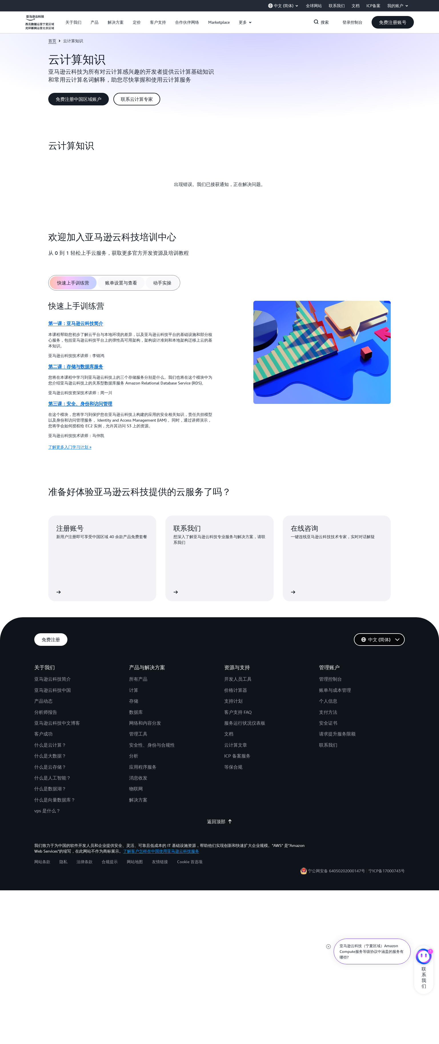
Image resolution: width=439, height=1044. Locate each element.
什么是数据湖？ (50, 788)
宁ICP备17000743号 (386, 870)
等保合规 (233, 767)
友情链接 (160, 861)
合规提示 (110, 861)
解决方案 (138, 800)
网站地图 (135, 861)
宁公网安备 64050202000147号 (336, 870)
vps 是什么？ (47, 810)
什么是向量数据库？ (54, 800)
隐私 (63, 861)
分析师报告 (45, 712)
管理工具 (138, 734)
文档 (228, 734)
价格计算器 (235, 690)
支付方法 (328, 712)
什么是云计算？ (50, 745)
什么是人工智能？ (52, 778)
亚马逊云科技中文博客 (57, 723)
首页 (52, 40)
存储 (133, 701)
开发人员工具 (238, 679)
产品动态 (43, 701)
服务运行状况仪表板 (244, 723)
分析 (133, 756)
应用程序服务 (143, 767)
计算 (133, 690)
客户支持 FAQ (238, 712)
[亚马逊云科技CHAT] (423, 957)
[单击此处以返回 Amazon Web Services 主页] (39, 25)
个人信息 (328, 701)
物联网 (136, 788)
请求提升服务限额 (337, 734)
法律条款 (85, 861)
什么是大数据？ (50, 756)
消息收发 (138, 778)
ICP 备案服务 (237, 756)
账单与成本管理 (335, 690)
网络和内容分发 (145, 723)
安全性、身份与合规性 (152, 745)
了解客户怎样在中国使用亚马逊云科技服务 (161, 851)
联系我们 (328, 745)
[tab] (73, 282)
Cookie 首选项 (190, 861)
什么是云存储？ (50, 767)
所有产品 (138, 679)
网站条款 (42, 861)
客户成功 (43, 734)
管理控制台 (330, 679)
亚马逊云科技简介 (52, 679)
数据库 (136, 712)
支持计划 (233, 701)
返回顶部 (219, 821)
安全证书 (328, 723)
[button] (73, 22)
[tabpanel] (219, 377)
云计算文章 (235, 745)
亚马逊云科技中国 (52, 690)
